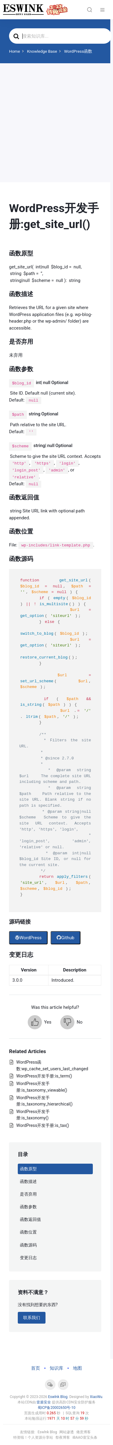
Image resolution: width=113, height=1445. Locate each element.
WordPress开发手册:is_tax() (42, 1125)
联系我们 (31, 1317)
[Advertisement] (56, 122)
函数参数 (28, 1206)
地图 (77, 1368)
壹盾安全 (44, 1402)
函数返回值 (30, 1219)
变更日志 (28, 1257)
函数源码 (28, 1245)
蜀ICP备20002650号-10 (56, 1408)
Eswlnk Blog (57, 1397)
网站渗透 (66, 1432)
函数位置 (28, 1232)
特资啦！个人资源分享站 (33, 1437)
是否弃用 (28, 1194)
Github (65, 937)
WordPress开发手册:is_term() (44, 1076)
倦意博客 (83, 1432)
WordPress (28, 937)
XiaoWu (96, 1397)
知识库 (56, 1368)
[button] (39, 1022)
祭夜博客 (62, 1437)
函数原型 (28, 1168)
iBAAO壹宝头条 (84, 1437)
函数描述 (28, 1181)
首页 (35, 1368)
